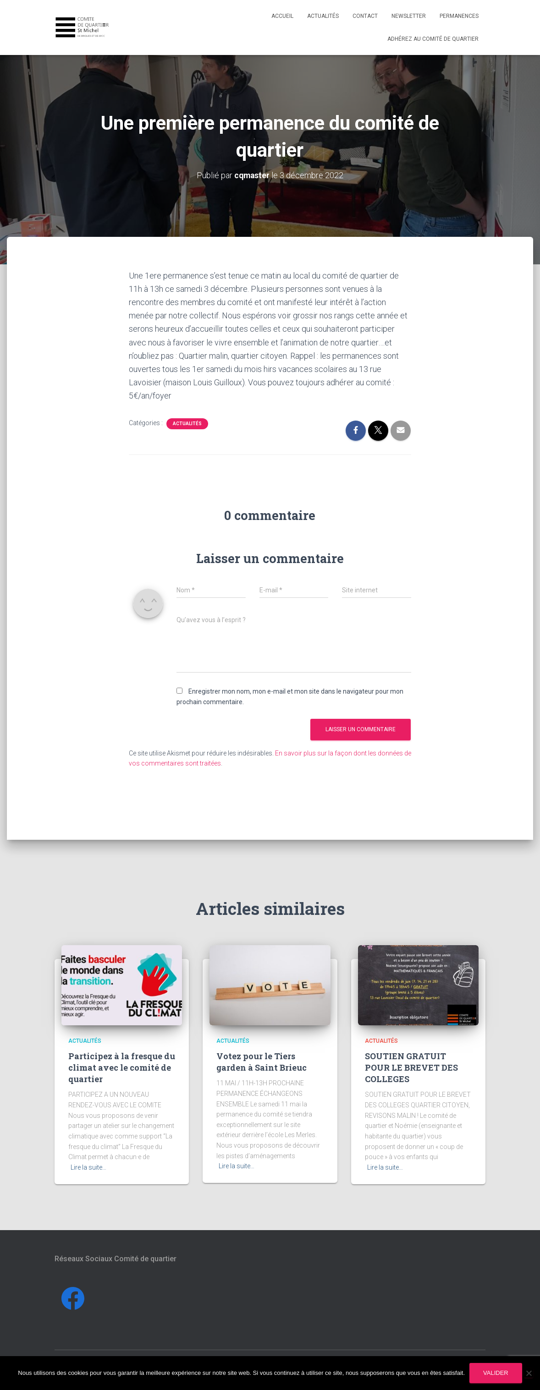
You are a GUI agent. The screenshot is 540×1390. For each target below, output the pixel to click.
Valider (495, 1372)
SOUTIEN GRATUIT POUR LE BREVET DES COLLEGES (411, 1067)
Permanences (459, 16)
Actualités (323, 16)
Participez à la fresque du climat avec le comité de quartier (121, 1067)
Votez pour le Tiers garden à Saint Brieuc (261, 1062)
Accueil (282, 16)
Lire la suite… (88, 1167)
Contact (365, 16)
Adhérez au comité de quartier (433, 39)
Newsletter (408, 16)
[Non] (528, 1373)
